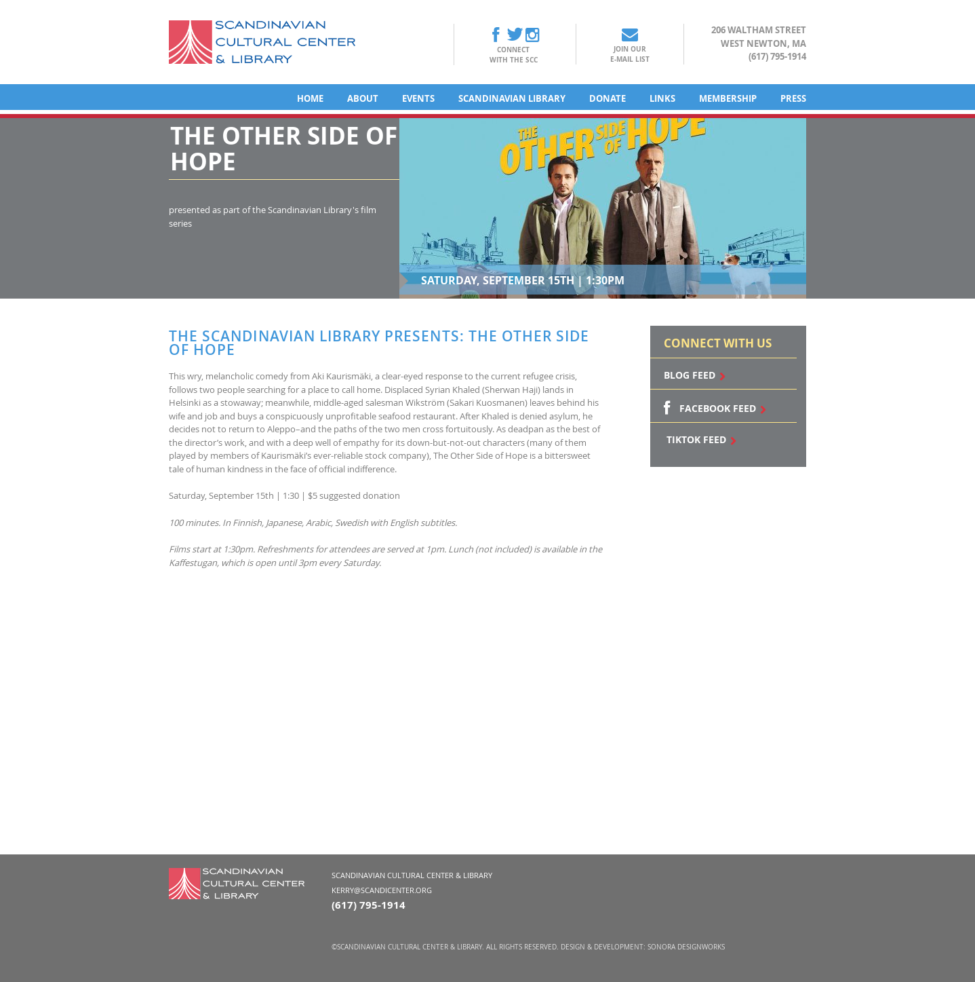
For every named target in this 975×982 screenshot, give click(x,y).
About (362, 98)
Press (793, 98)
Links (662, 98)
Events (418, 98)
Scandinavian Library (511, 98)
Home (310, 98)
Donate (607, 98)
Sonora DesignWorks (686, 947)
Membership (728, 98)
